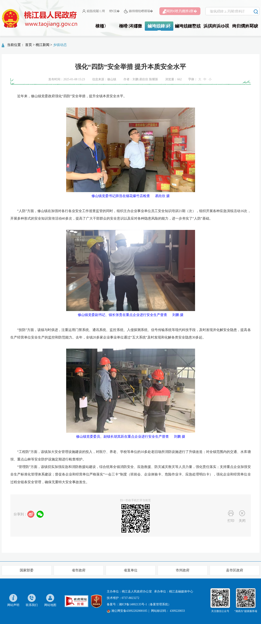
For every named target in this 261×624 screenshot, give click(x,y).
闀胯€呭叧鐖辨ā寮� (180, 11)
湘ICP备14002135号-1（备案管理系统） (145, 604)
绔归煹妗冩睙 (245, 26)
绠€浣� (114, 11)
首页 (28, 45)
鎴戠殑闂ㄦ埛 (93, 11)
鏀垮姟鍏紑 (159, 26)
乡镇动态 (60, 45)
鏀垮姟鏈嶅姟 (188, 26)
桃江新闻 (42, 45)
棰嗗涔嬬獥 (130, 26)
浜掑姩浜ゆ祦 (216, 26)
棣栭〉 (101, 26)
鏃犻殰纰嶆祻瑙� (138, 11)
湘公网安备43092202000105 (127, 611)
